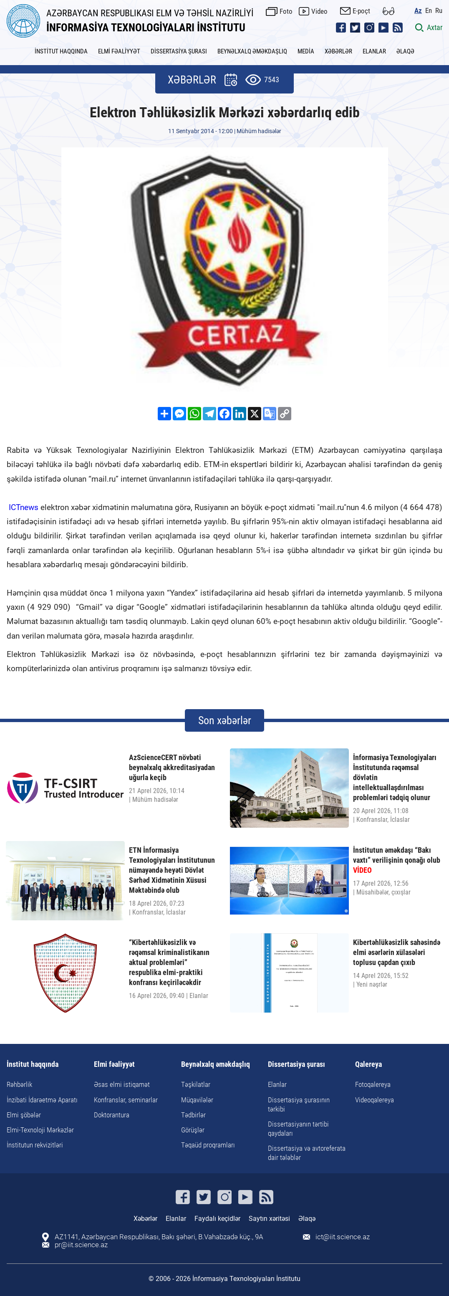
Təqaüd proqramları (208, 1145)
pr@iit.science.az (81, 1245)
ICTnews (24, 507)
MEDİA (306, 51)
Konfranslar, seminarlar (126, 1100)
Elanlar (277, 1084)
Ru (438, 10)
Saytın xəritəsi (269, 1219)
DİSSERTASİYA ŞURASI (179, 51)
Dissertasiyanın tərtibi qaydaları (298, 1128)
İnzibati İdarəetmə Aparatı (42, 1100)
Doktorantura (111, 1115)
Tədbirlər (193, 1115)
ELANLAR (374, 51)
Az (418, 10)
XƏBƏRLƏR (338, 51)
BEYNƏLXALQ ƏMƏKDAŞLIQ (252, 51)
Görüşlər (192, 1130)
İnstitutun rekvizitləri (35, 1145)
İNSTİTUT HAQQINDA (61, 51)
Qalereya (368, 1065)
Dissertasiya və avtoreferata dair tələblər (307, 1153)
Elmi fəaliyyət (114, 1065)
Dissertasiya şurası (296, 1065)
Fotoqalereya (373, 1084)
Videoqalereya (374, 1100)
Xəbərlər (145, 1219)
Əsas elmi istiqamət (122, 1084)
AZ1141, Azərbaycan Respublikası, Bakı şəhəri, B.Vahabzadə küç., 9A (159, 1237)
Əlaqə (306, 1219)
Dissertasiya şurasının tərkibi (299, 1104)
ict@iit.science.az (342, 1237)
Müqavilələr (197, 1100)
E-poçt (361, 11)
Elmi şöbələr (24, 1115)
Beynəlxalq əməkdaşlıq (215, 1065)
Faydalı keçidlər (217, 1219)
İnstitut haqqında (32, 1065)
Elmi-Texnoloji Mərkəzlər (40, 1130)
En (428, 10)
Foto (286, 11)
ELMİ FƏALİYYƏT (119, 51)
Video (319, 11)
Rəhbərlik (19, 1084)
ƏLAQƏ (405, 51)
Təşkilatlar (195, 1084)
